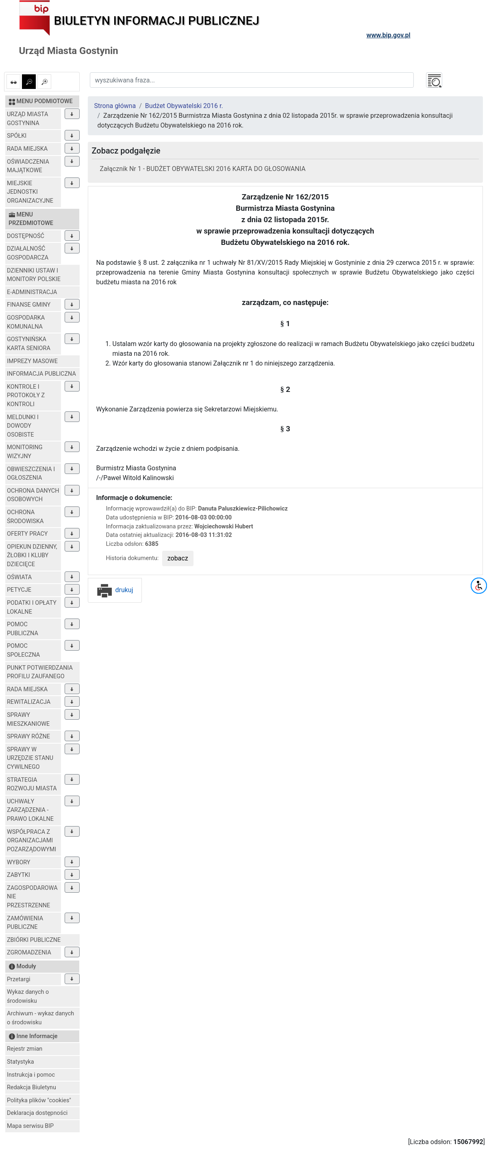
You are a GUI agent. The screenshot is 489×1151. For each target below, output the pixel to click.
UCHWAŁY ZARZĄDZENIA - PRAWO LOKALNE (30, 810)
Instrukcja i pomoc (31, 1074)
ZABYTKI (18, 875)
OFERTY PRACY (27, 533)
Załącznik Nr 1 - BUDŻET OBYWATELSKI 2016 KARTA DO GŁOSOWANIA (203, 169)
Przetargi (18, 979)
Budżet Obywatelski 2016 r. (184, 106)
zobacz (177, 558)
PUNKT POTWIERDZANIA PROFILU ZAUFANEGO (40, 672)
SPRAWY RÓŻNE (28, 736)
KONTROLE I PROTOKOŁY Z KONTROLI (26, 395)
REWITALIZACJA (28, 702)
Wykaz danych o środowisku (28, 996)
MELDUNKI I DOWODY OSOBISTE (23, 426)
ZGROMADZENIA (29, 952)
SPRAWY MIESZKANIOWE (28, 719)
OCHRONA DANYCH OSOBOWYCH (33, 495)
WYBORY (18, 862)
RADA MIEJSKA (27, 148)
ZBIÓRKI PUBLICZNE (34, 940)
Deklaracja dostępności (37, 1113)
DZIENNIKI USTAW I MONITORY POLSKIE (34, 275)
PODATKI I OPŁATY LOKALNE (32, 607)
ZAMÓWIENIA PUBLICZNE (25, 923)
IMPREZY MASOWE (32, 361)
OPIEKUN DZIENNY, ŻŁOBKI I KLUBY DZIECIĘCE (32, 555)
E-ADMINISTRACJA (32, 292)
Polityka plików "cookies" (39, 1100)
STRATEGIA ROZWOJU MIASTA (32, 784)
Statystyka (20, 1061)
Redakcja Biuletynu (31, 1087)
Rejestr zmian (24, 1048)
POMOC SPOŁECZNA (23, 650)
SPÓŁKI (16, 135)
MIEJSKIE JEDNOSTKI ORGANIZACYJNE (30, 192)
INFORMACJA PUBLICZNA (41, 373)
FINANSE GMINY (28, 304)
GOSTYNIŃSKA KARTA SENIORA (28, 344)
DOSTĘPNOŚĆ (25, 236)
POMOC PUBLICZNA (22, 629)
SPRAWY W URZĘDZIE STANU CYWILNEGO (30, 758)
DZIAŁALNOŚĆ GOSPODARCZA (27, 253)
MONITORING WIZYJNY (25, 452)
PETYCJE (19, 589)
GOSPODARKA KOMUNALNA (26, 322)
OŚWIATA (19, 577)
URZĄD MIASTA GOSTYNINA (27, 119)
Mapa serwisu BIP (30, 1126)
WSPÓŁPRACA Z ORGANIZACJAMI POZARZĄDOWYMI (31, 841)
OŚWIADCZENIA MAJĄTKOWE (28, 166)
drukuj (114, 590)
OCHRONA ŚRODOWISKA (25, 517)
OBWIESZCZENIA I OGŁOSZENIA (31, 474)
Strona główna (115, 106)
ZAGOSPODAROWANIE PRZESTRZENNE (32, 897)
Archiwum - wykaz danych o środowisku (40, 1018)
